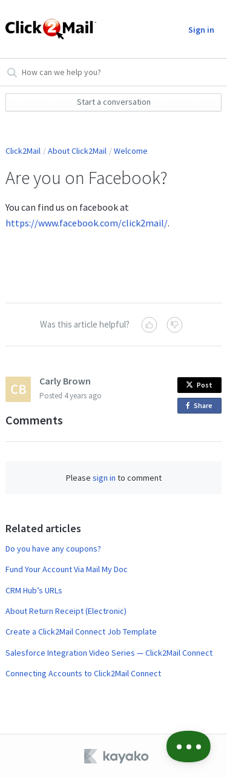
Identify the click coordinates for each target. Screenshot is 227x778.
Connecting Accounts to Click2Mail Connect (83, 673)
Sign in (201, 29)
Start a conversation (114, 101)
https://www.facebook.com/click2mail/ (86, 223)
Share (201, 406)
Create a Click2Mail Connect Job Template (81, 631)
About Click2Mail (77, 150)
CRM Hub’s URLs (33, 590)
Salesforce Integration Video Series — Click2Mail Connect (108, 652)
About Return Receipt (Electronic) (66, 610)
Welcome (131, 150)
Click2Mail (23, 150)
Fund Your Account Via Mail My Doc (66, 569)
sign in (104, 477)
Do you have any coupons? (53, 548)
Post (199, 384)
